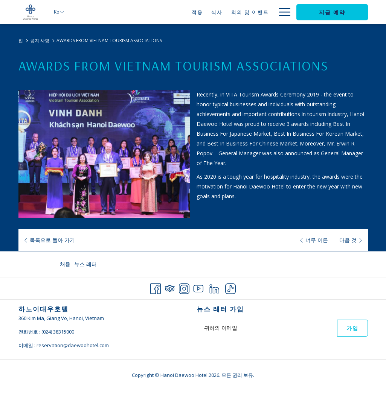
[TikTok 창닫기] (230, 287)
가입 (352, 328)
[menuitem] (66, 264)
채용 (65, 264)
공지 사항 (39, 40)
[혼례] (243, 12)
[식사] (178, 12)
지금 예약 (332, 12)
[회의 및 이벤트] (210, 12)
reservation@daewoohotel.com (73, 345)
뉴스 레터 (85, 264)
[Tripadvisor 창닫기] (170, 287)
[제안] (263, 12)
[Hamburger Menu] (281, 12)
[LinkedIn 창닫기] (214, 287)
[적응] (158, 12)
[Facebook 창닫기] (155, 287)
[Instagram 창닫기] (184, 287)
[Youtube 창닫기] (198, 287)
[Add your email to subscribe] (267, 328)
